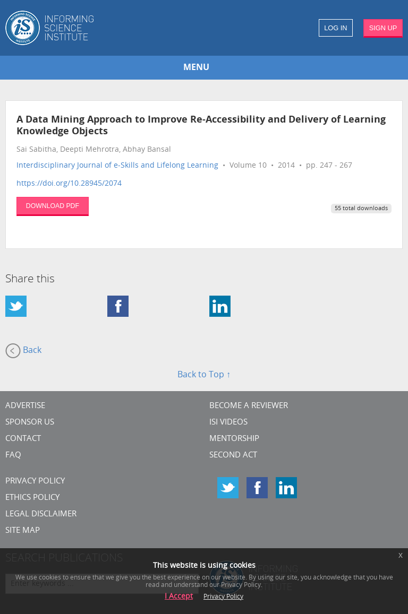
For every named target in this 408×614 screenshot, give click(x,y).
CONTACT (23, 439)
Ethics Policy (32, 498)
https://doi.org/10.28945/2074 (69, 184)
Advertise (25, 406)
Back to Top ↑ (204, 375)
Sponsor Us (29, 423)
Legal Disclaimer (40, 514)
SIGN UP (383, 28)
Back (23, 350)
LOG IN (335, 28)
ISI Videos (228, 423)
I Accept (179, 597)
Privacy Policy (35, 482)
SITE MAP (22, 531)
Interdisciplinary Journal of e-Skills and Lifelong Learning (117, 166)
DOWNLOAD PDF (52, 206)
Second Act (233, 456)
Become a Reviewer (248, 406)
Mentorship (234, 439)
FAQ (13, 456)
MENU (196, 68)
